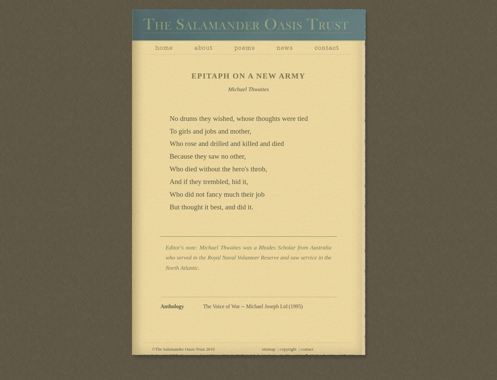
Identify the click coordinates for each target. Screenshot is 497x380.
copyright (288, 349)
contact (307, 349)
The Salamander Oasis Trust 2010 (185, 349)
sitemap (269, 349)
